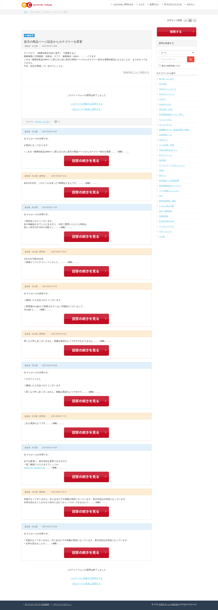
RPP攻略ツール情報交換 (169, 180)
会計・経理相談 (165, 211)
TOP (25, 12)
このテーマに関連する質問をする (86, 103)
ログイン (190, 4)
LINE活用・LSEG (165, 109)
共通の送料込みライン (168, 150)
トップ (141, 4)
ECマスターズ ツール (173, 4)
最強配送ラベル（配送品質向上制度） (174, 129)
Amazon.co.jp (165, 104)
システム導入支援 (166, 206)
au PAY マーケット (167, 94)
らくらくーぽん (165, 119)
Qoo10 (162, 99)
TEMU (161, 170)
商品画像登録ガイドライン (170, 185)
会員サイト (154, 4)
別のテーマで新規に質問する (86, 109)
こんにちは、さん (123, 4)
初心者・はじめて (42, 121)
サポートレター (165, 231)
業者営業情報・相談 (167, 201)
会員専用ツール (165, 134)
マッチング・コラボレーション (172, 165)
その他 (162, 236)
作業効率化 (163, 216)
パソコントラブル (166, 226)
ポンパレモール (165, 124)
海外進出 (162, 160)
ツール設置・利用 (166, 145)
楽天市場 (162, 84)
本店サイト (163, 140)
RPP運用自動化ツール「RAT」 (171, 114)
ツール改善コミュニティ (169, 190)
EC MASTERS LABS (166, 221)
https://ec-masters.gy (34, 467)
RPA (160, 195)
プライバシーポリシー (62, 604)
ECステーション (165, 155)
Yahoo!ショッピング (167, 89)
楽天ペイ (162, 175)
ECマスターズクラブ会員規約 (37, 604)
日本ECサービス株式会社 (169, 604)
